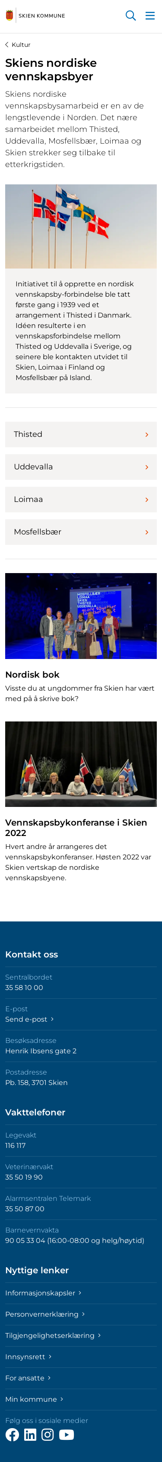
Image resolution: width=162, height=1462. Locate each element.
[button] (131, 16)
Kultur (18, 45)
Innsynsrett (28, 1357)
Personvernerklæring (45, 1314)
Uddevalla (81, 467)
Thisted (81, 434)
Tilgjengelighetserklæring (53, 1335)
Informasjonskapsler (43, 1293)
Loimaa (81, 499)
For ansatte (28, 1378)
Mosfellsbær (81, 532)
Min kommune (34, 1399)
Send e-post (29, 1019)
